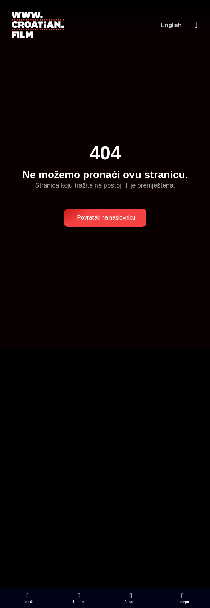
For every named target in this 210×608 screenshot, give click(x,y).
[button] (105, 218)
